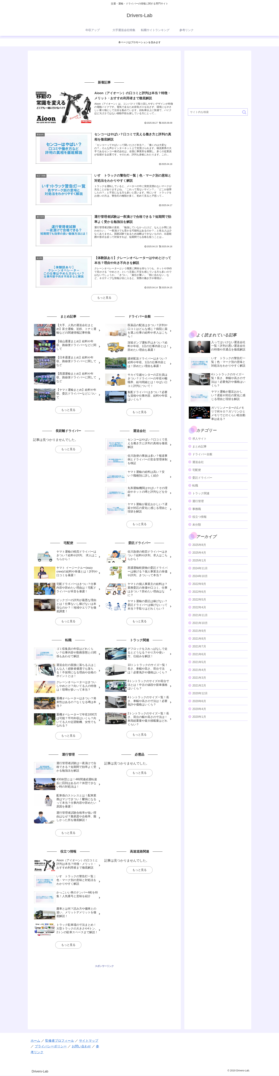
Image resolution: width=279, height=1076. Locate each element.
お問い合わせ (81, 1046)
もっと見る (104, 297)
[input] (218, 112)
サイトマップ (88, 1041)
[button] (244, 112)
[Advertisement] (104, 65)
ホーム (35, 1041)
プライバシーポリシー (51, 1046)
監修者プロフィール (59, 1041)
